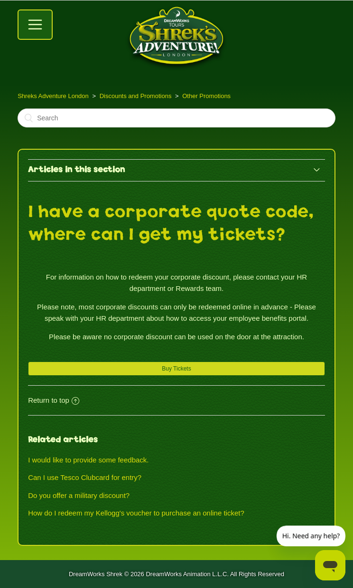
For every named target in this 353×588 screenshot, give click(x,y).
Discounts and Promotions (136, 96)
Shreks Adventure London (53, 96)
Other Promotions (206, 96)
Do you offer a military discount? (79, 495)
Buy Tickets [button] (176, 368)
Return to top (53, 400)
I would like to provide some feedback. (88, 460)
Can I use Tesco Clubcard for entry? (84, 477)
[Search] (176, 118)
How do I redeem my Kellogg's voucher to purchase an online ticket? (136, 513)
